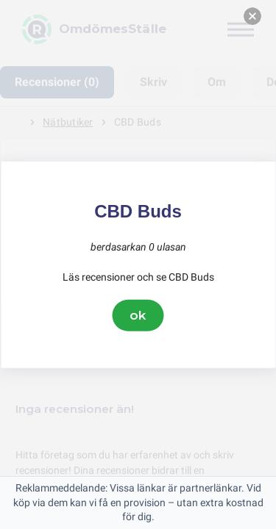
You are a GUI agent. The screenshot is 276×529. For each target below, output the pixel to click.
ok (138, 315)
